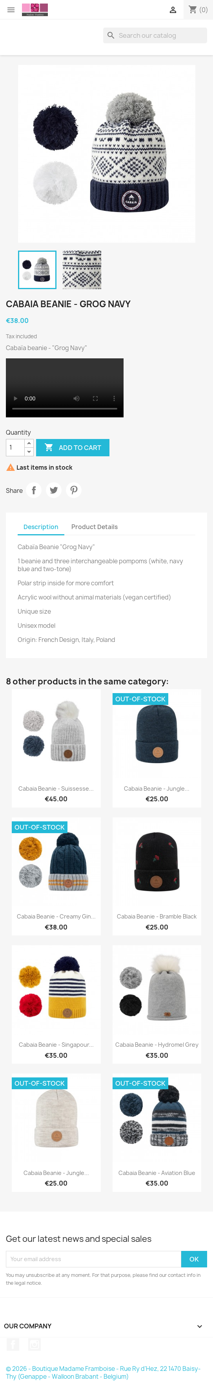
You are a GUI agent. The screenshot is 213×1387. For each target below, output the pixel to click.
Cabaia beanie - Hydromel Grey (156, 1044)
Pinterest (74, 490)
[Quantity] (15, 447)
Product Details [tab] (94, 527)
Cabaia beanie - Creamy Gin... (56, 916)
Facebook (13, 1344)
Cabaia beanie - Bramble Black (157, 916)
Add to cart (72, 448)
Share (34, 490)
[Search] (155, 35)
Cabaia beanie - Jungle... (156, 788)
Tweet (54, 490)
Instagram (34, 1344)
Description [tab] (41, 527)
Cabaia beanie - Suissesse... (56, 788)
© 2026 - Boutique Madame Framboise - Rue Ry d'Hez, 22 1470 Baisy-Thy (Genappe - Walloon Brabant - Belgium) (103, 1373)
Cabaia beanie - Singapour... (56, 1044)
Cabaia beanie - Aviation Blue (156, 1173)
